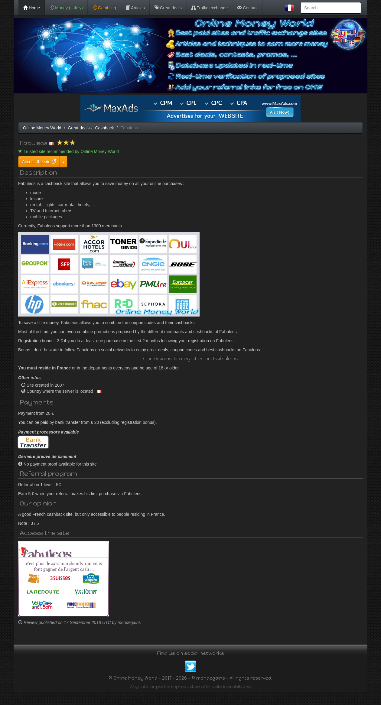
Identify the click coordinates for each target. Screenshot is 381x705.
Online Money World (42, 127)
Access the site (96, 161)
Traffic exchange (209, 7)
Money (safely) (66, 7)
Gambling (104, 7)
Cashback (104, 127)
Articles (135, 7)
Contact (247, 7)
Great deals (168, 7)
